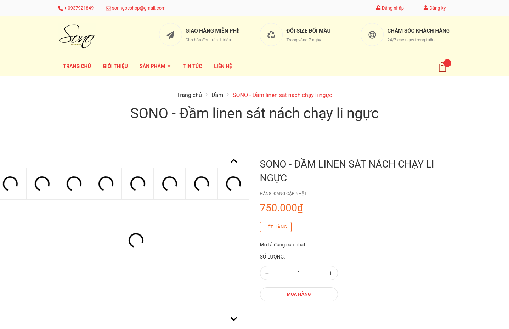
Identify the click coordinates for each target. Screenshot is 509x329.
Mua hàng (299, 294)
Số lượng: (272, 257)
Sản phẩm (155, 66)
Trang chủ (77, 66)
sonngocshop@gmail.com (138, 8)
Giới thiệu (115, 66)
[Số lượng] (299, 273)
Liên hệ (223, 66)
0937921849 (81, 8)
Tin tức (192, 66)
